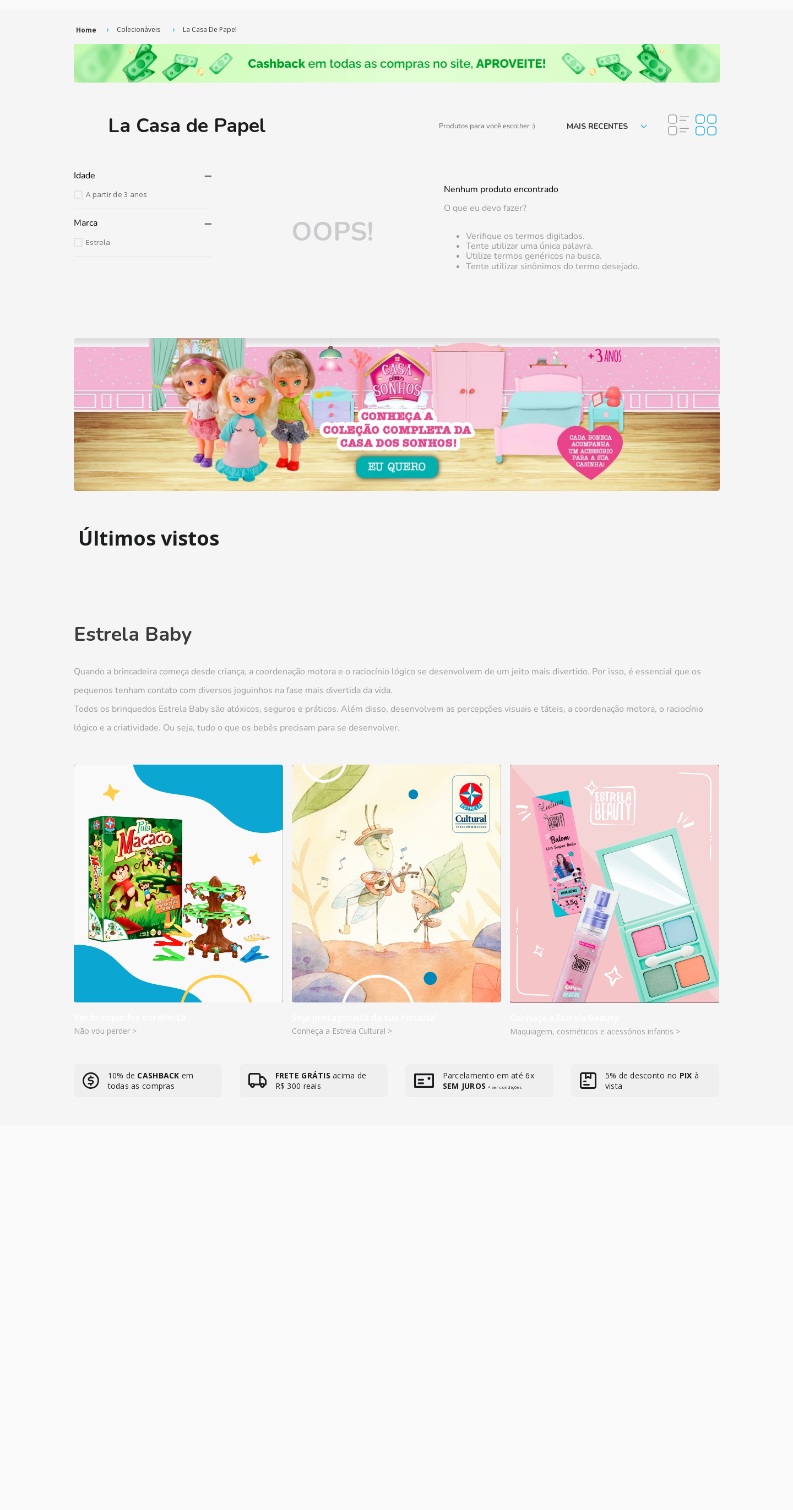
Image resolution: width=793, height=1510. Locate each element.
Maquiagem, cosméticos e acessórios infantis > (595, 1031)
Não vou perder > (105, 1031)
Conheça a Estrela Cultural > (342, 1031)
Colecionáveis (138, 29)
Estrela (98, 242)
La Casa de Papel (210, 29)
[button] (142, 176)
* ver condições (505, 1087)
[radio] (678, 126)
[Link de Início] (86, 30)
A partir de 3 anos (117, 194)
